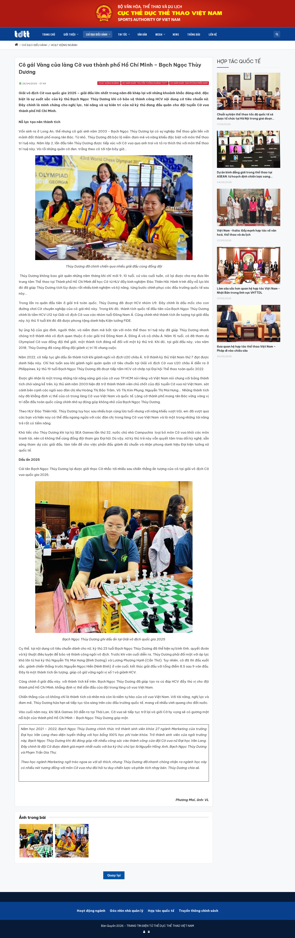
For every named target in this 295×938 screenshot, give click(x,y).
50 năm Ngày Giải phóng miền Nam (189, 83)
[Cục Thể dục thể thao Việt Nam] (22, 34)
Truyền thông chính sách (198, 911)
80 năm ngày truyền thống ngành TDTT (144, 83)
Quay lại (114, 875)
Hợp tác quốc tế (161, 911)
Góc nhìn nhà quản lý (126, 911)
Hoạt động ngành (109, 83)
